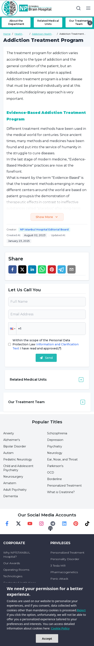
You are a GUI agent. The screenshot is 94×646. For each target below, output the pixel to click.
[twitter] (22, 269)
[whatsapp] (42, 269)
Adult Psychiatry (15, 489)
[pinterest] (52, 269)
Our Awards (11, 563)
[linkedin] (32, 269)
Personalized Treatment (64, 485)
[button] (12, 328)
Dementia (10, 496)
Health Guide (18, 34)
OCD (50, 472)
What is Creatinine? (61, 492)
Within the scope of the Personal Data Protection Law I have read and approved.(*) (45, 344)
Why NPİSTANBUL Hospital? (16, 554)
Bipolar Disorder (14, 446)
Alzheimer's (11, 440)
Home (6, 33)
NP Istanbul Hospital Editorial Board (44, 229)
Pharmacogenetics (64, 572)
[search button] (78, 8)
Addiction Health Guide (42, 34)
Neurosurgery (13, 476)
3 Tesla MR (58, 565)
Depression (55, 440)
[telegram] (62, 269)
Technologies (12, 576)
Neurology (54, 453)
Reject (81, 610)
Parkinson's (55, 466)
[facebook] (12, 269)
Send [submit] (46, 358)
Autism (8, 453)
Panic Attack (59, 578)
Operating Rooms (16, 570)
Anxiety (8, 433)
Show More (47, 217)
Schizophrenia (57, 433)
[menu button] (88, 8)
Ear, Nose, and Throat (62, 459)
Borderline (54, 479)
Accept (47, 638)
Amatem (9, 483)
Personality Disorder (64, 559)
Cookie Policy (60, 628)
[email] (71, 269)
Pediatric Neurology (17, 459)
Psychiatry (54, 446)
